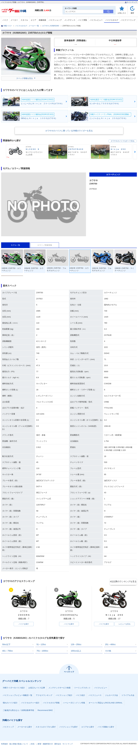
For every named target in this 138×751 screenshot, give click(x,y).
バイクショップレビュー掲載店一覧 (17, 696)
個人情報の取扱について (18, 744)
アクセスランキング (44, 696)
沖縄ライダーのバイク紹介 (14, 688)
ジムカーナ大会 (111, 696)
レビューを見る (125, 624)
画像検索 (42, 20)
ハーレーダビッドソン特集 (74, 703)
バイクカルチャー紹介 (30, 703)
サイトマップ (131, 2)
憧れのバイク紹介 (10, 703)
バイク (5, 20)
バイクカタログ (111, 20)
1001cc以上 (76, 651)
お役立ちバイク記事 (36, 688)
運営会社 (57, 744)
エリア (33, 20)
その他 (108, 651)
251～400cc (110, 645)
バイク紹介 (80, 696)
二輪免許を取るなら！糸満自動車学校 (18, 711)
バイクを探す (24, 624)
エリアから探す (87, 727)
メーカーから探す (24, 727)
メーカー (14, 20)
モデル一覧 (15, 245)
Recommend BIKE (45, 711)
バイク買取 (82, 20)
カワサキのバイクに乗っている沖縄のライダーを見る (69, 131)
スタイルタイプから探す (46, 727)
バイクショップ (55, 20)
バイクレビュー (96, 20)
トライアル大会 (127, 696)
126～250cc (76, 645)
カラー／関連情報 (44, 245)
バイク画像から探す (106, 727)
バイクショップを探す (68, 727)
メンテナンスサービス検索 (59, 688)
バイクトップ (8, 727)
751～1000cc (42, 651)
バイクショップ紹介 (64, 696)
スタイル (24, 20)
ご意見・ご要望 (35, 744)
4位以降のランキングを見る (123, 581)
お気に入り (122, 13)
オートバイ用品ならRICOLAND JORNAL (105, 703)
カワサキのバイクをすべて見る (122, 141)
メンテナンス (69, 20)
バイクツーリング (128, 20)
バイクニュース (95, 696)
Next (135, 152)
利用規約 (4, 744)
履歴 (132, 13)
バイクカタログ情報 (51, 703)
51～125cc (41, 645)
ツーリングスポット (82, 688)
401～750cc (7, 651)
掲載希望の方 (48, 744)
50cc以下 (6, 645)
